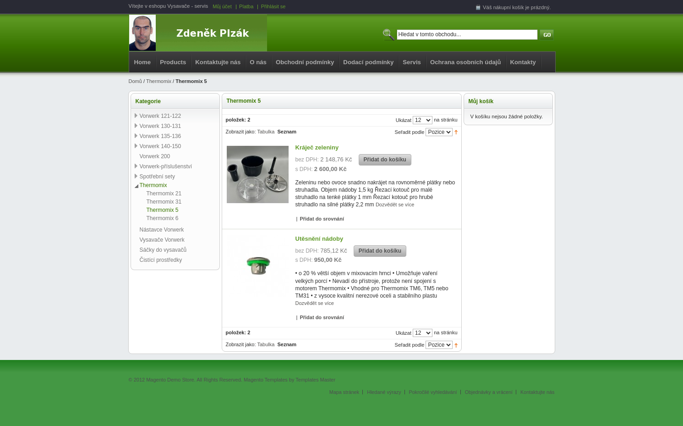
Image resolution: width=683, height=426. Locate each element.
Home (142, 62)
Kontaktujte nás (217, 62)
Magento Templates (266, 379)
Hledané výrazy (384, 392)
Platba (246, 6)
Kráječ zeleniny (317, 147)
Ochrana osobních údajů (465, 62)
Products (173, 62)
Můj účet (222, 6)
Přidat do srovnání (322, 218)
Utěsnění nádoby (319, 238)
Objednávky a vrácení (489, 392)
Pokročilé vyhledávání (433, 392)
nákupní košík (508, 7)
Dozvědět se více (395, 204)
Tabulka (265, 131)
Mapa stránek (344, 392)
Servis (412, 62)
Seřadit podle (410, 132)
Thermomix (158, 81)
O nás (258, 62)
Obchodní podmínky (305, 62)
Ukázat (403, 120)
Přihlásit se (273, 6)
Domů (135, 81)
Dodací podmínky (368, 62)
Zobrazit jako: (241, 131)
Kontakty (523, 62)
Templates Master (315, 379)
